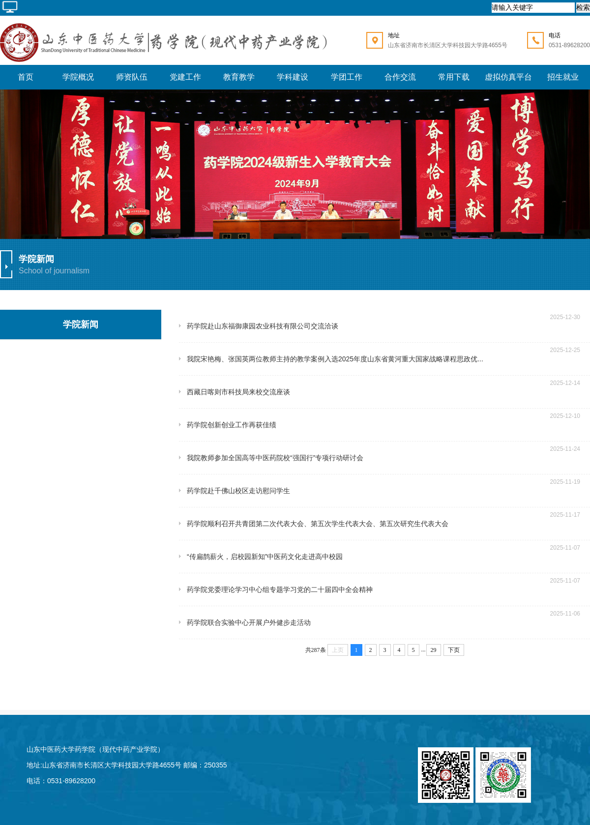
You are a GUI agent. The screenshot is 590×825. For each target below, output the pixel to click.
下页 (454, 650)
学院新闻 (80, 324)
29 (434, 650)
